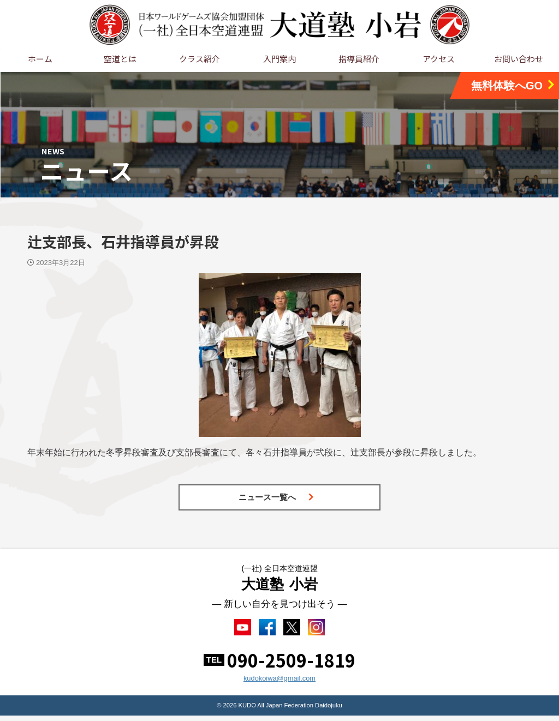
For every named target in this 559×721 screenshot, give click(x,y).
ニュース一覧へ (277, 497)
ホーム (40, 58)
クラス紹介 (199, 58)
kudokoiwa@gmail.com (279, 684)
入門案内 (279, 58)
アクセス (439, 58)
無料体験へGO (513, 85)
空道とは (120, 58)
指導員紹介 (358, 58)
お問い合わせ (518, 58)
